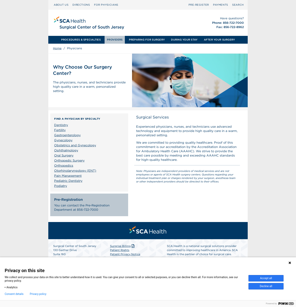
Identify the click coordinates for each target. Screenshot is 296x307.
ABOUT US (61, 4)
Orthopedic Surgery (69, 160)
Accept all (266, 278)
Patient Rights (119, 250)
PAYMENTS (220, 4)
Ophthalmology (66, 150)
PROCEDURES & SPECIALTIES (81, 39)
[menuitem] (61, 5)
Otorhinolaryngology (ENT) (75, 171)
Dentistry (61, 125)
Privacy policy (38, 293)
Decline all (266, 286)
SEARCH (238, 4)
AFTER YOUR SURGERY (219, 39)
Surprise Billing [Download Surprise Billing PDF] (122, 246)
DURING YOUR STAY (184, 39)
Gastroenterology (67, 135)
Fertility (60, 130)
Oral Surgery (63, 155)
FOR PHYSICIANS (106, 4)
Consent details (14, 293)
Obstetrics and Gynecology (75, 145)
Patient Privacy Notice (125, 255)
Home (57, 48)
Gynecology (63, 140)
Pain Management (68, 176)
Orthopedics (63, 165)
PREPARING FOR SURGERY (147, 39)
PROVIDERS (114, 39)
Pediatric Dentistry (68, 181)
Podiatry (60, 186)
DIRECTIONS (81, 4)
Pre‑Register (199, 4)
